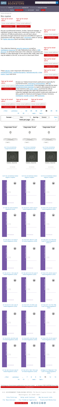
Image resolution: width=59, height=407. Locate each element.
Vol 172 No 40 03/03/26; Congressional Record (10, 147)
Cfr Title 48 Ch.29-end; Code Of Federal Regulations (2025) (10, 370)
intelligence (19, 96)
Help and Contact (28, 397)
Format (9, 117)
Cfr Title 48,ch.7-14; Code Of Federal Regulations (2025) (10, 240)
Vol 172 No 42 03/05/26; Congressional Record (49, 147)
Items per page (24, 120)
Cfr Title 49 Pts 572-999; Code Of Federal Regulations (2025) (29, 305)
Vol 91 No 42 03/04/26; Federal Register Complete (10, 176)
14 (18, 379)
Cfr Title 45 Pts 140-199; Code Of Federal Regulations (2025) (10, 338)
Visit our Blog (21, 403)
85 (31, 111)
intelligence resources (8, 50)
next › (34, 113)
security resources (23, 48)
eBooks (7, 71)
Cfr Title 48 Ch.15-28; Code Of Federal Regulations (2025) (10, 305)
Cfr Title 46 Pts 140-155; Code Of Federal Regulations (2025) (29, 338)
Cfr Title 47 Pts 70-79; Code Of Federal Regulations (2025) (48, 338)
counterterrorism (6, 72)
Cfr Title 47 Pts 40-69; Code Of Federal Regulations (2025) (48, 273)
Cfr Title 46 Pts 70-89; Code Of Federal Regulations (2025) (29, 208)
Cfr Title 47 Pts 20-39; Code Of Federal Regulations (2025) (48, 208)
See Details (29, 387)
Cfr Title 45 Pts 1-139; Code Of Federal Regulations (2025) (10, 273)
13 (55, 377)
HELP (37, 10)
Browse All (7, 7)
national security (31, 72)
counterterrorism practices (25, 87)
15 (23, 379)
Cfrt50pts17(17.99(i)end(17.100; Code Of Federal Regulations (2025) (49, 371)
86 (36, 111)
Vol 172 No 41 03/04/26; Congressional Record (29, 147)
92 (23, 113)
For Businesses (9, 400)
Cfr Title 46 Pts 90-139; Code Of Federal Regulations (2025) (29, 273)
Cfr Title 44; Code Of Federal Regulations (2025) (10, 208)
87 (41, 111)
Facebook (32, 403)
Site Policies (12, 397)
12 (50, 377)
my (29, 10)
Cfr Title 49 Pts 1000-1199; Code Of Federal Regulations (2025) (29, 370)
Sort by (35, 117)
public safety (33, 89)
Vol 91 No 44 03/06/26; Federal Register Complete (48, 176)
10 (40, 377)
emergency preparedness (36, 83)
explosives (41, 96)
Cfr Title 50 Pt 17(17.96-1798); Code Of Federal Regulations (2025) (48, 306)
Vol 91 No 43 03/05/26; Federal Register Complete (29, 176)
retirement (27, 37)
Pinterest (42, 403)
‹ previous (14, 111)
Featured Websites (48, 400)
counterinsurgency (19, 72)
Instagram (37, 403)
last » (41, 113)
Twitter (35, 403)
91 (18, 113)
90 (56, 111)
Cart (43, 10)
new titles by (13, 10)
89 (51, 111)
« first (5, 111)
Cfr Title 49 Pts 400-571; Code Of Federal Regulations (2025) (29, 240)
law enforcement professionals (33, 84)
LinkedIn (45, 403)
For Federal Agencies (28, 400)
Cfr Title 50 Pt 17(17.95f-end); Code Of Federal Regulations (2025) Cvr (48, 241)
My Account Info (46, 397)
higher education (8, 39)
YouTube (40, 403)
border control (29, 96)
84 (26, 111)
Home (2, 13)
